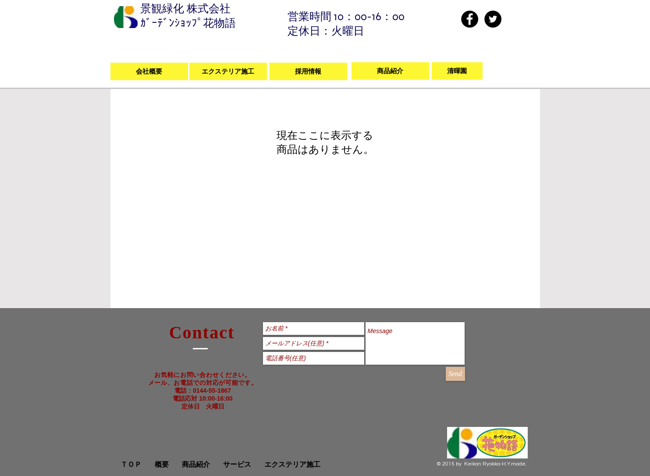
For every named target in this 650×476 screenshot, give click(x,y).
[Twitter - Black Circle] (492, 19)
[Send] (455, 374)
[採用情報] (308, 71)
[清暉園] (457, 71)
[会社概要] (149, 71)
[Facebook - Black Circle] (469, 19)
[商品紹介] (390, 71)
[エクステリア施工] (228, 71)
